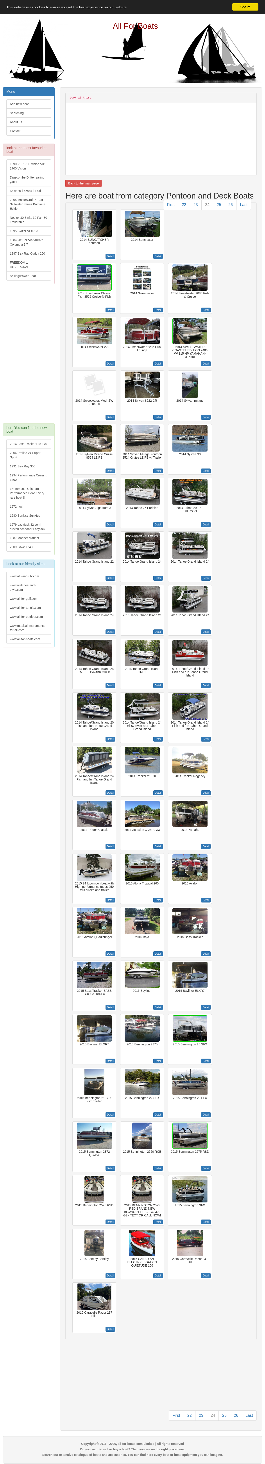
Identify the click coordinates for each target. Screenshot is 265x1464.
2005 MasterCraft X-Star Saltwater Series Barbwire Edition (27, 204)
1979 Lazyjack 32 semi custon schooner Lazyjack (27, 527)
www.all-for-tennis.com (25, 607)
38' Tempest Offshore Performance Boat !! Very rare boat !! (27, 493)
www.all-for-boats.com (25, 639)
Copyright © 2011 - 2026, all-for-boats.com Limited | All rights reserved (132, 1444)
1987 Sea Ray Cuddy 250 (27, 253)
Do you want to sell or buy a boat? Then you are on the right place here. (132, 1449)
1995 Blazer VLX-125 (24, 231)
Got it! (245, 7)
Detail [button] (110, 256)
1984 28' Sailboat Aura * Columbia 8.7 (26, 242)
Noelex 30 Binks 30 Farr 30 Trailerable (28, 220)
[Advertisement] (28, 356)
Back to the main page (83, 183)
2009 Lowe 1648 (21, 547)
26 (230, 204)
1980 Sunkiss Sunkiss (25, 515)
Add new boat (19, 104)
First (171, 204)
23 (195, 204)
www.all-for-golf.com (24, 598)
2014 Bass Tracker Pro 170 (28, 444)
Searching (17, 113)
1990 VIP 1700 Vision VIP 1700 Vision (27, 166)
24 (207, 204)
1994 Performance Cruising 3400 (28, 477)
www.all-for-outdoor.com (26, 616)
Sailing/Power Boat (23, 276)
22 (184, 204)
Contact (15, 131)
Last (243, 204)
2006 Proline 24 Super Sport (25, 455)
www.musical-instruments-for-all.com (28, 628)
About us (16, 122)
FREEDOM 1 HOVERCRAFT (20, 265)
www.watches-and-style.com (23, 587)
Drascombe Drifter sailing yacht (27, 180)
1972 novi (16, 506)
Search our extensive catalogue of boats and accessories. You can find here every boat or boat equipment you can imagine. (132, 1455)
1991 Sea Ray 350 (22, 466)
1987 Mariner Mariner (24, 538)
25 (219, 204)
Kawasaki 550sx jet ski (25, 191)
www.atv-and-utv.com (24, 576)
